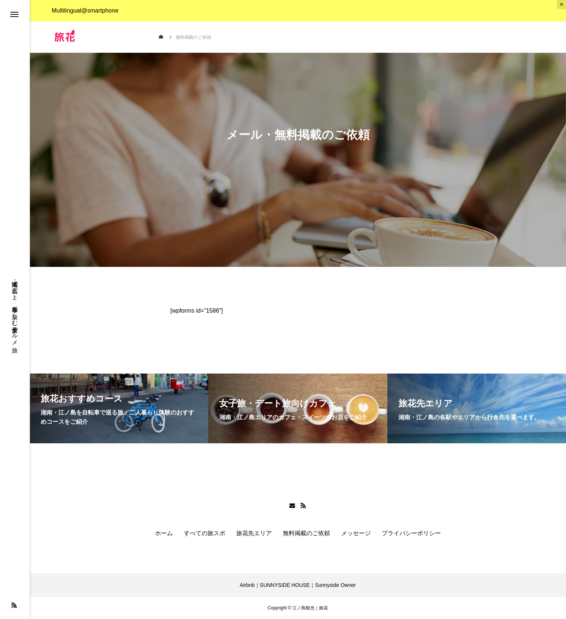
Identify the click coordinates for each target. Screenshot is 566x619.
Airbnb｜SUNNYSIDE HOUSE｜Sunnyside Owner (298, 585)
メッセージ (356, 533)
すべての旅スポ (204, 533)
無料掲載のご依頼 (306, 533)
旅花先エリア (254, 533)
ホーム (164, 533)
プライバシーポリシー (411, 533)
